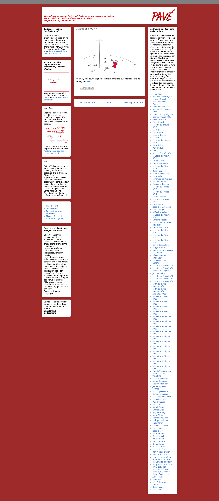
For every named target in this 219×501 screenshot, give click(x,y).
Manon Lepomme (159, 381)
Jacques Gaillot (158, 273)
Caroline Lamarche (160, 227)
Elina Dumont (158, 132)
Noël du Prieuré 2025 (161, 117)
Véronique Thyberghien (162, 114)
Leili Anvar (156, 479)
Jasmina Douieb (159, 135)
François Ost (157, 145)
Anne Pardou (158, 433)
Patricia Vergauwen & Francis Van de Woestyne (161, 373)
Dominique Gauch (160, 391)
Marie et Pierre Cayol (161, 174)
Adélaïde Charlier (159, 212)
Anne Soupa (157, 404)
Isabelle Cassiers (159, 446)
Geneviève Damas (160, 394)
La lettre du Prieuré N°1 (162, 281)
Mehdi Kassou (158, 407)
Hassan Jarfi (157, 258)
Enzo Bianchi (158, 423)
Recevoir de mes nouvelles (54, 212)
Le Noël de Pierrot (160, 378)
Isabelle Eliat (157, 431)
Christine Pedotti (159, 220)
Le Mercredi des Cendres (159, 261)
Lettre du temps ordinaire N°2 (159, 285)
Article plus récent (85, 102)
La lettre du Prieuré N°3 (162, 276)
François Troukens (160, 418)
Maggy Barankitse (160, 248)
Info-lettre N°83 (159, 294)
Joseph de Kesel (159, 449)
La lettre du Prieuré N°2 (162, 279)
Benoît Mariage (159, 171)
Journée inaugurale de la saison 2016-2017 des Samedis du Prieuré (162, 459)
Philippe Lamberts (160, 420)
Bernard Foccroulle (160, 454)
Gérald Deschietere (160, 245)
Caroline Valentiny (160, 163)
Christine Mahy (158, 436)
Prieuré (88, 81)
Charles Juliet (158, 410)
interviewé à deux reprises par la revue (55, 52)
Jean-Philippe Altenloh (161, 397)
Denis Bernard (158, 441)
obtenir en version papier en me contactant (55, 152)
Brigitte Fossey (158, 412)
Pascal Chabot (158, 402)
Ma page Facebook (54, 216)
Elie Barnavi (157, 138)
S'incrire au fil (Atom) (55, 219)
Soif (154, 150)
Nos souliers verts (160, 384)
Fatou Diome (157, 94)
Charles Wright (158, 209)
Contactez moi (52, 208)
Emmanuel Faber (159, 399)
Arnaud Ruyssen (159, 181)
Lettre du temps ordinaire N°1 (159, 290)
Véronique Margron (160, 271)
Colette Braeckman (160, 106)
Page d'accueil (52, 206)
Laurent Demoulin (160, 425)
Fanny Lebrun (158, 176)
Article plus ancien (133, 102)
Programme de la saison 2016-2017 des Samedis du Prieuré (162, 466)
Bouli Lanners (158, 439)
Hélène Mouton (159, 255)
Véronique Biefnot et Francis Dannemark (161, 473)
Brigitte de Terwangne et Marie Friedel (162, 98)
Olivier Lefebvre (159, 119)
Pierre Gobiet (158, 122)
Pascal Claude (158, 148)
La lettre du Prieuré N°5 (162, 265)
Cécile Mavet (157, 204)
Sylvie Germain (158, 490)
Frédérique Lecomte (160, 184)
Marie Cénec (157, 415)
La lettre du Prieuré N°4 (162, 268)
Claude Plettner (159, 197)
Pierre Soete (157, 428)
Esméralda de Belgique (162, 179)
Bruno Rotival (158, 444)
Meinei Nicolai (158, 161)
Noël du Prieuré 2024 (161, 153)
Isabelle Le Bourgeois (161, 207)
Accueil (109, 102)
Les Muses (156, 130)
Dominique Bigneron (161, 452)
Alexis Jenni (157, 477)
